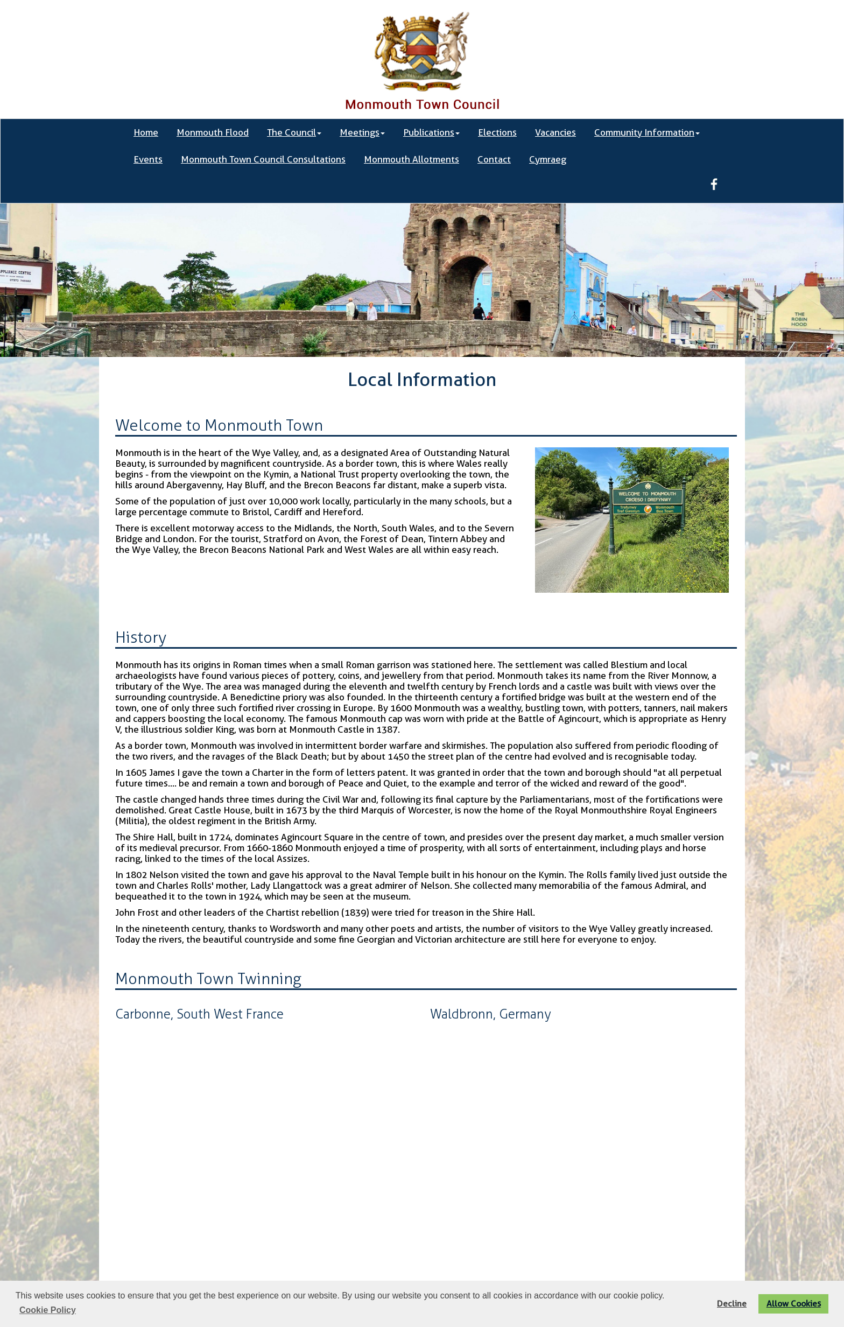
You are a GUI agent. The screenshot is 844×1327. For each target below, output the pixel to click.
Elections (497, 132)
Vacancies (555, 132)
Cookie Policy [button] (47, 1310)
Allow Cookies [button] (793, 1303)
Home (145, 132)
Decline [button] (732, 1303)
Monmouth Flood (213, 132)
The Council (294, 132)
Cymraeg (547, 159)
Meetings (362, 132)
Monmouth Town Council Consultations (263, 159)
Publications (431, 132)
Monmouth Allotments (411, 159)
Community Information (647, 132)
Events (148, 159)
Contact (494, 159)
